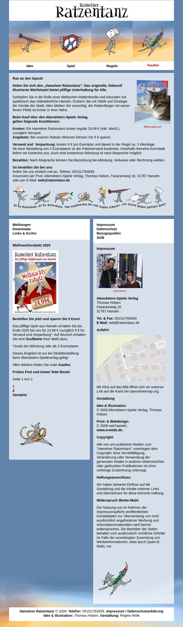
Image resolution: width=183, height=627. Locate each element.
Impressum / (116, 610)
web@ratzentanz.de (54, 180)
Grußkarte (34, 339)
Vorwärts (20, 395)
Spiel (71, 66)
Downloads (22, 229)
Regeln (112, 66)
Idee (29, 66)
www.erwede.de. (110, 433)
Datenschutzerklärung (145, 610)
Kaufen (64, 365)
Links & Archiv (24, 233)
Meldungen (22, 225)
